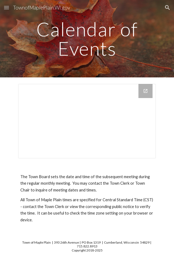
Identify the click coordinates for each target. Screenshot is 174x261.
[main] (87, 38)
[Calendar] (87, 121)
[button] (6, 7)
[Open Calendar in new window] (145, 91)
